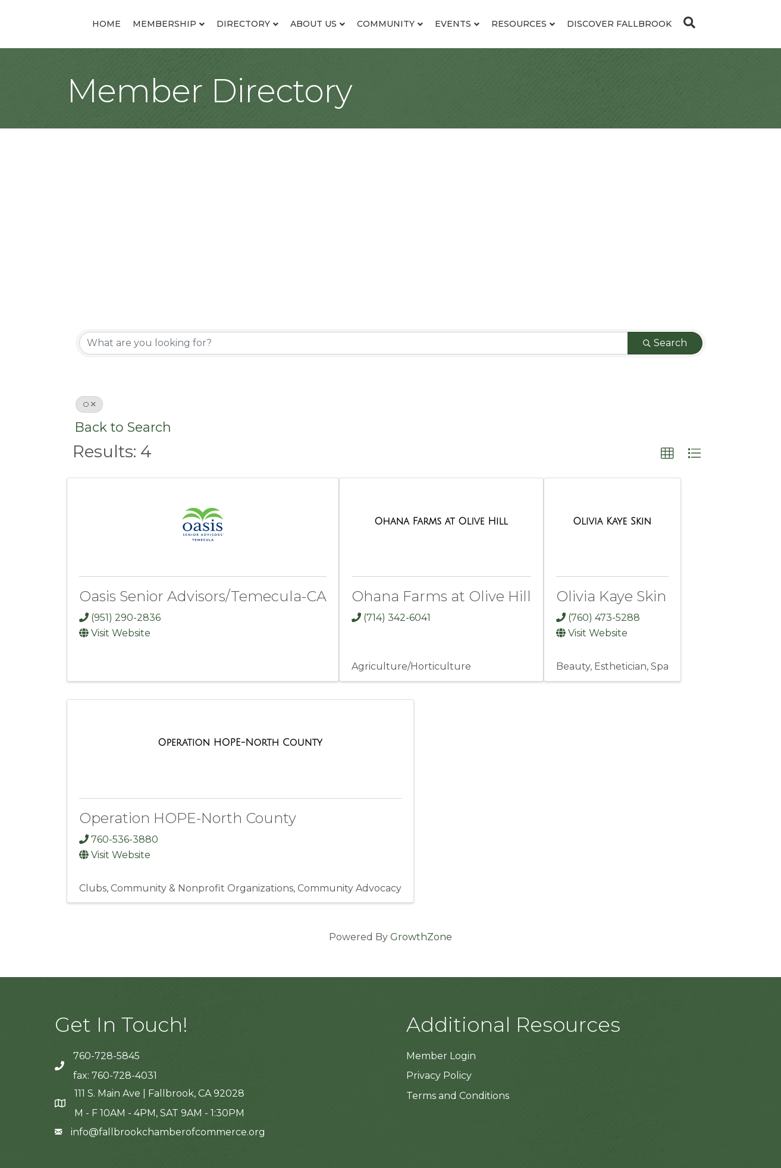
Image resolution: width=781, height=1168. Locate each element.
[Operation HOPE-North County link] (240, 742)
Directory (243, 23)
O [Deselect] (89, 404)
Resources (519, 23)
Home (106, 23)
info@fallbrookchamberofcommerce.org (168, 1132)
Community (386, 23)
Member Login (441, 1056)
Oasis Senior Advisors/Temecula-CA (203, 596)
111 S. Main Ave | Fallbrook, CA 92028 (159, 1093)
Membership (164, 23)
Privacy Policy (439, 1075)
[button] (667, 454)
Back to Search (123, 427)
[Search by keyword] (353, 343)
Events (453, 23)
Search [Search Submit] (665, 342)
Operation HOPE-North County (187, 818)
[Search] (686, 22)
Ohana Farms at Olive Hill (441, 596)
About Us (313, 23)
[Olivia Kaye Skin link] (612, 521)
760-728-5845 (106, 1056)
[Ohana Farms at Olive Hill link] (441, 521)
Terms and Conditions (457, 1095)
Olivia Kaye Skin (611, 596)
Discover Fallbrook (619, 23)
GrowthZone (421, 937)
